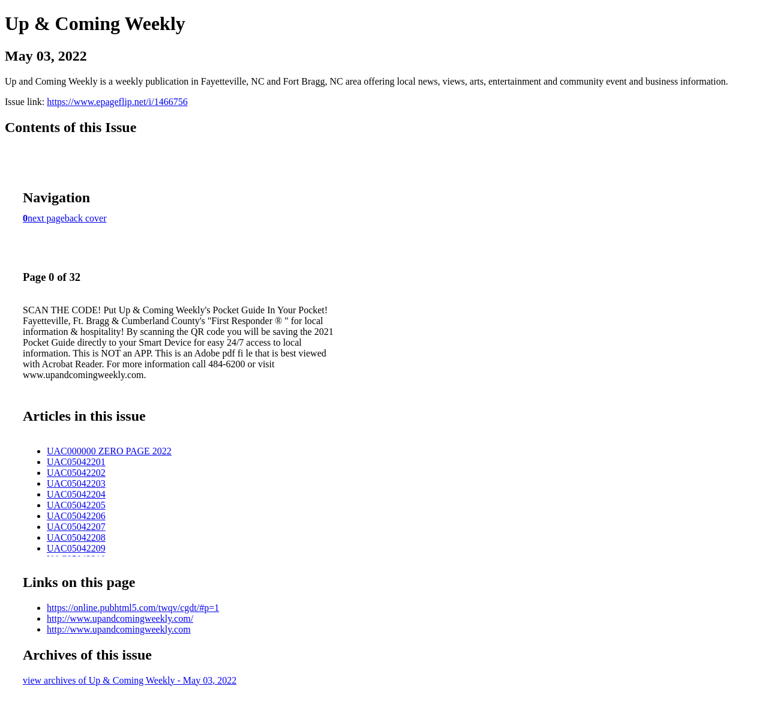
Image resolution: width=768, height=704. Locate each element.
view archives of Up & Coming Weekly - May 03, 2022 (129, 680)
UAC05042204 (76, 494)
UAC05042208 (76, 537)
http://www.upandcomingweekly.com (119, 629)
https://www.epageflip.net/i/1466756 (117, 102)
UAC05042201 (76, 462)
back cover (86, 218)
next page (46, 218)
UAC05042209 (76, 548)
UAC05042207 (76, 527)
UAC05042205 (76, 505)
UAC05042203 (76, 483)
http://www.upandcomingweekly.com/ (120, 618)
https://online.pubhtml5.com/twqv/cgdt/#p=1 (133, 608)
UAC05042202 (76, 473)
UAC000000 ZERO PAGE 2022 (109, 451)
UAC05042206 (76, 516)
